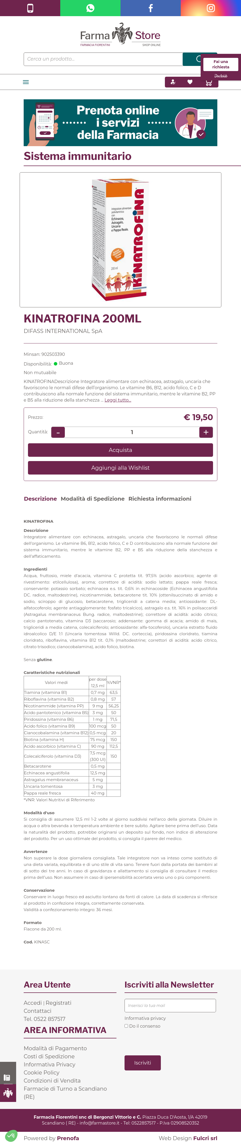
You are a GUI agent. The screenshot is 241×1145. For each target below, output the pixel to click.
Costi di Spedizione (49, 1056)
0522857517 (144, 1123)
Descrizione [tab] (40, 499)
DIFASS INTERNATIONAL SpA (63, 331)
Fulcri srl (205, 1138)
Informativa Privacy (49, 1064)
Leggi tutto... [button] (118, 400)
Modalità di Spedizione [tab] (93, 499)
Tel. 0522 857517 (44, 1019)
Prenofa (68, 1138)
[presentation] (165, 1041)
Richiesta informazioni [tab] (159, 499)
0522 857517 (8, 1077)
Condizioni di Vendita (52, 1080)
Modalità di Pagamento (55, 1048)
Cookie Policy (41, 1072)
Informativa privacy (145, 1018)
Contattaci (37, 1011)
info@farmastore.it (99, 1123)
